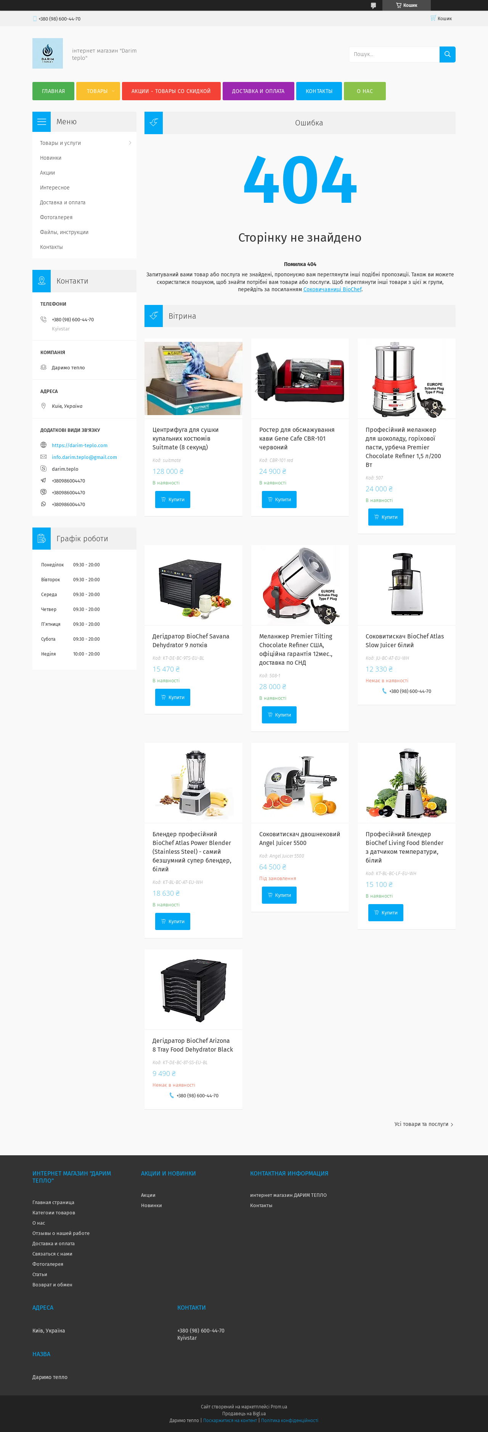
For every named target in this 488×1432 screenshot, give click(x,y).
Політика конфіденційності (289, 1420)
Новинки (50, 158)
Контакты (319, 91)
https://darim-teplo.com (80, 445)
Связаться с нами (52, 1254)
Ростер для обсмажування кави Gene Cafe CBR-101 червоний (297, 438)
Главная (53, 91)
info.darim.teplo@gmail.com (84, 457)
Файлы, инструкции (64, 232)
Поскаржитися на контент (230, 1420)
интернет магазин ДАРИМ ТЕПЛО (288, 1195)
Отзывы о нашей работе (61, 1233)
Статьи (39, 1274)
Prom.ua (279, 1407)
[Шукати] (448, 55)
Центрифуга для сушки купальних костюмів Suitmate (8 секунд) (185, 438)
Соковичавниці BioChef (332, 289)
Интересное (55, 187)
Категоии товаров (53, 1213)
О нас (365, 91)
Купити (177, 499)
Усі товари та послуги (421, 1124)
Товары (97, 91)
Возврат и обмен (52, 1285)
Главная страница (53, 1202)
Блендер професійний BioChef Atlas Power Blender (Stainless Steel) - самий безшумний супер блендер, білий (191, 852)
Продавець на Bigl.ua (244, 1413)
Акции (47, 173)
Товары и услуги (60, 143)
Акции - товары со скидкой (171, 91)
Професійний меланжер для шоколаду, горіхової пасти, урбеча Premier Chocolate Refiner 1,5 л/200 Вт (403, 447)
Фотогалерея (56, 217)
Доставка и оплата (258, 91)
